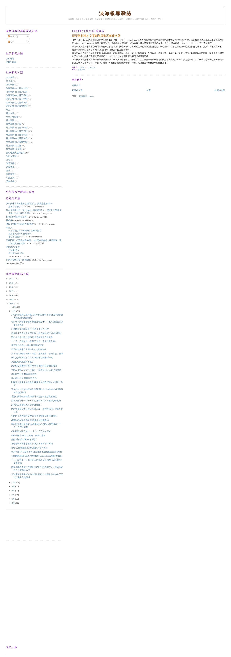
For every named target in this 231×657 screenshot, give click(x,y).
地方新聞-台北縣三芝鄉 (16, 131)
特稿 (8, 170)
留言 (11, 42)
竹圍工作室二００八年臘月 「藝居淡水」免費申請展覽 (36, 370)
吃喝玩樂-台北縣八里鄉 (16, 92)
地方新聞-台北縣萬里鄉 (16, 142)
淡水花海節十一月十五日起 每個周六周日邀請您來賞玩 (36, 400)
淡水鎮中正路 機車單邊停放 (23, 374)
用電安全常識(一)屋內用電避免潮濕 (27, 345)
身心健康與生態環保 (15, 152)
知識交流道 (11, 156)
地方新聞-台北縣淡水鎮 (16, 138)
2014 (11, 279)
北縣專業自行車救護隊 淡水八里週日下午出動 (32, 443)
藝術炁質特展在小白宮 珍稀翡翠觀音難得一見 (32, 357)
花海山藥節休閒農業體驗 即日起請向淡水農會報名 (34, 396)
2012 (11, 287)
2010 (11, 295)
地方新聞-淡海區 (13, 149)
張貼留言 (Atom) (86, 96)
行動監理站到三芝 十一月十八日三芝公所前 (31, 431)
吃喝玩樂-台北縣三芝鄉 (16, 95)
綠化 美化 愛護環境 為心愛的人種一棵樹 (29, 448)
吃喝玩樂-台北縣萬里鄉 (16, 106)
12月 (14, 307)
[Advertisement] (20, 524)
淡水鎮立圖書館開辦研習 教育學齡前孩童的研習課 (34, 366)
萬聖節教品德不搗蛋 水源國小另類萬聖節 (30, 420)
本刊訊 (9, 81)
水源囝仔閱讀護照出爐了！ (23, 362)
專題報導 (10, 174)
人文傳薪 (10, 77)
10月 (14, 482)
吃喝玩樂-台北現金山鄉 (16, 88)
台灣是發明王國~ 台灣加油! (18, 260)
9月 (13, 486)
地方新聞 (10, 120)
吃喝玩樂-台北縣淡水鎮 (16, 102)
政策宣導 (81, 69)
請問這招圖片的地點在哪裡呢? (20, 224)
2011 (11, 291)
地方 (8, 109)
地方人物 (10, 113)
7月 (13, 495)
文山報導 (10, 58)
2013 (11, 283)
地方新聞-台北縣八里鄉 (16, 127)
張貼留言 (76, 85)
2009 (11, 299)
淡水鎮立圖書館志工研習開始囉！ (26, 405)
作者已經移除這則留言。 (17, 217)
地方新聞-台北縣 (13, 124)
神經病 (9, 220)
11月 (14, 311)
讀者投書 (10, 181)
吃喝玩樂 (10, 84)
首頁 (149, 90)
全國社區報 (11, 62)
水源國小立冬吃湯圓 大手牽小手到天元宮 (30, 329)
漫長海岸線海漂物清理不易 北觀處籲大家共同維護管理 (36, 333)
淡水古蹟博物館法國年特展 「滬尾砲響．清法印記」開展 (37, 353)
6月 (13, 499)
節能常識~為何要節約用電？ (24, 439)
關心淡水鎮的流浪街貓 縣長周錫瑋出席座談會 (32, 337)
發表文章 (13, 36)
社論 (8, 160)
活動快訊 (10, 167)
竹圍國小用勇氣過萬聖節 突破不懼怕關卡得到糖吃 (34, 416)
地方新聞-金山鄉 (13, 145)
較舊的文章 (220, 90)
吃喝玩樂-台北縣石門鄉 (16, 99)
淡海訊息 (10, 177)
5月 (13, 503)
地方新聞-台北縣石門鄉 (16, 135)
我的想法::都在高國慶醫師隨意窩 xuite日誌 (14, 250)
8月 (13, 490)
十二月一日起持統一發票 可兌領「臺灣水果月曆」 (34, 341)
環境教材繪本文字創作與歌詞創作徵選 (28, 349)
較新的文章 (77, 90)
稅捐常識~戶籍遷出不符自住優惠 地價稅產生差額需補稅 (36, 452)
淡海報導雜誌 (115, 13)
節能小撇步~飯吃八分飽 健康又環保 (28, 435)
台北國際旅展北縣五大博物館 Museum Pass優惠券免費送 (36, 456)
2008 (11, 303)
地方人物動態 (12, 117)
